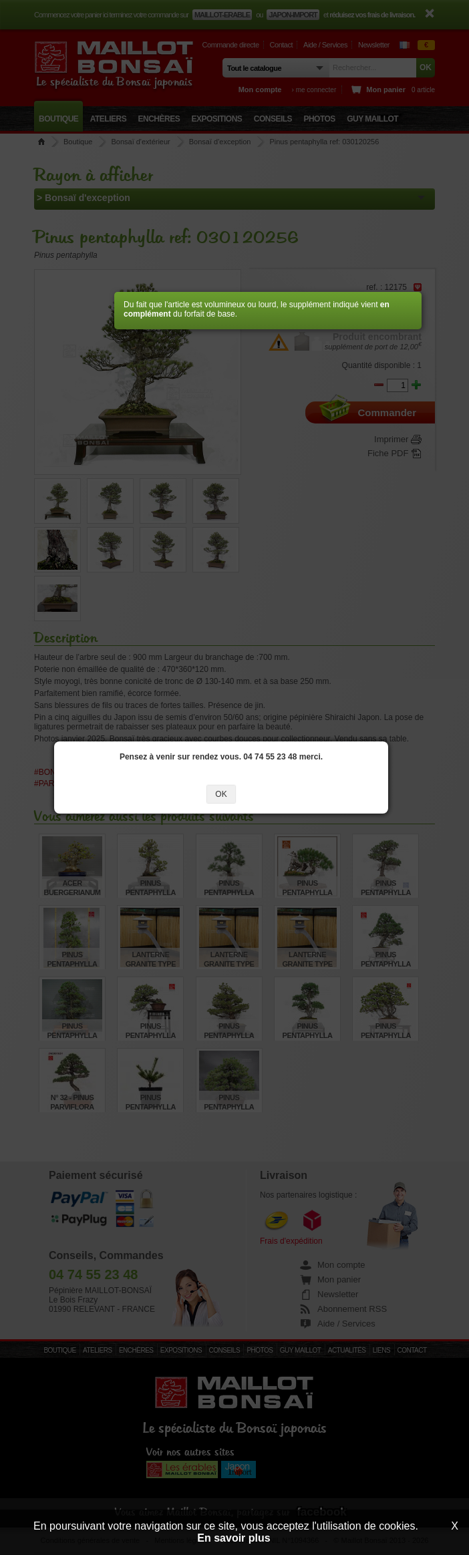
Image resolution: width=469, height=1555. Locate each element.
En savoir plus (233, 1538)
